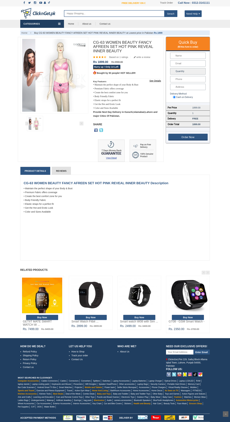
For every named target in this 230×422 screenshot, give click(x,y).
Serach (170, 13)
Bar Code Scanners (26, 387)
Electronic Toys (127, 397)
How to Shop (77, 351)
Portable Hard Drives (176, 384)
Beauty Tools (169, 403)
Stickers (127, 403)
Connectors (74, 381)
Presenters (78, 384)
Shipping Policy (30, 355)
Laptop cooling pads (40, 384)
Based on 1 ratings (118, 57)
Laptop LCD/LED (186, 381)
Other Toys (89, 397)
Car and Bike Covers (113, 403)
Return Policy (29, 359)
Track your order (79, 355)
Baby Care (167, 397)
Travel (69, 390)
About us (86, 24)
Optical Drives (170, 381)
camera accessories (123, 400)
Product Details (35, 171)
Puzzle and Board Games (108, 397)
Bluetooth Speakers (142, 400)
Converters (86, 381)
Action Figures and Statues (193, 394)
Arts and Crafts (24, 397)
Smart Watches (65, 387)
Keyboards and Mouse (61, 384)
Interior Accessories (81, 403)
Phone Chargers (159, 387)
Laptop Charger (155, 381)
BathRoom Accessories (120, 390)
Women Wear (200, 397)
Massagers (185, 390)
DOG (39, 407)
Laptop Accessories (121, 381)
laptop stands (23, 384)
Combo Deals (89, 394)
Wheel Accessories (26, 403)
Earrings (77, 400)
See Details (155, 80)
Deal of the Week (73, 394)
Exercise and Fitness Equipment (50, 390)
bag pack (88, 400)
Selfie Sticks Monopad (126, 387)
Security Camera (157, 384)
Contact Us (77, 359)
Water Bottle (49, 407)
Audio (109, 400)
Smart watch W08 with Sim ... (139, 321)
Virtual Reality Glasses (178, 387)
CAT (33, 407)
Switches (106, 381)
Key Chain (96, 403)
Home (71, 24)
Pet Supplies (23, 407)
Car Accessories (44, 403)
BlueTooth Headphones (163, 400)
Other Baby (157, 394)
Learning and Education (43, 397)
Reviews (61, 171)
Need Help (193, 13)
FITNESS (197, 390)
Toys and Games (172, 394)
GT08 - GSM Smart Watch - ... (186, 323)
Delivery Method (178, 93)
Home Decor (156, 390)
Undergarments (37, 400)
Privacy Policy (30, 363)
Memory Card (194, 384)
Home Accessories (141, 390)
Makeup (50, 400)
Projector (78, 387)
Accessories (144, 387)
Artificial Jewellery (63, 400)
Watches (188, 397)
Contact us (105, 24)
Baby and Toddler (120, 394)
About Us (124, 351)
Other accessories (127, 384)
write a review (142, 57)
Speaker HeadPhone (108, 384)
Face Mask (182, 403)
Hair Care (157, 403)
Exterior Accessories (62, 403)
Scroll (225, 414)
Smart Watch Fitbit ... (84, 321)
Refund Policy (30, 351)
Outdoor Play (142, 397)
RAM (198, 381)
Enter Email (201, 352)
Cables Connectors (49, 381)
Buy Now (42, 317)
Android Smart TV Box (47, 387)
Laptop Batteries (139, 381)
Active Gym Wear (82, 390)
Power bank (109, 387)
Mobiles (193, 387)
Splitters (96, 381)
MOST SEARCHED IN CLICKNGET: (35, 378)
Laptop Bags (142, 384)
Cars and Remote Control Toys (69, 397)
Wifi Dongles (90, 384)
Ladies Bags (23, 400)
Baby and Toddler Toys (140, 394)
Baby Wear (155, 397)
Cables (63, 381)
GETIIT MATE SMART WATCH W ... (37, 323)
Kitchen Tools (45, 394)
